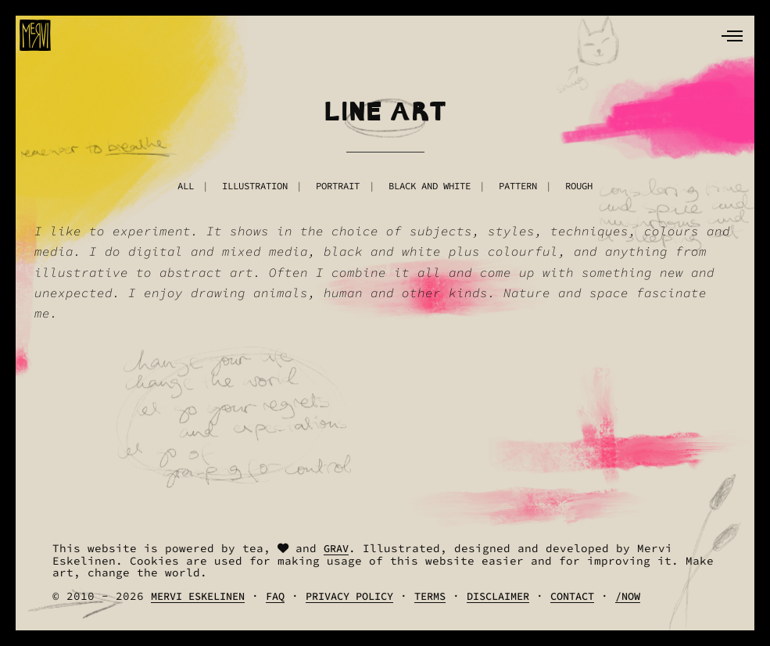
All (185, 186)
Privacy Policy (349, 596)
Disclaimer (498, 596)
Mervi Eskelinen (198, 596)
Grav (336, 548)
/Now (627, 596)
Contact (572, 596)
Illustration (255, 186)
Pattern (518, 186)
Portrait (338, 186)
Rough (579, 186)
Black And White (430, 186)
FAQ (275, 596)
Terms (430, 596)
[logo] (35, 35)
